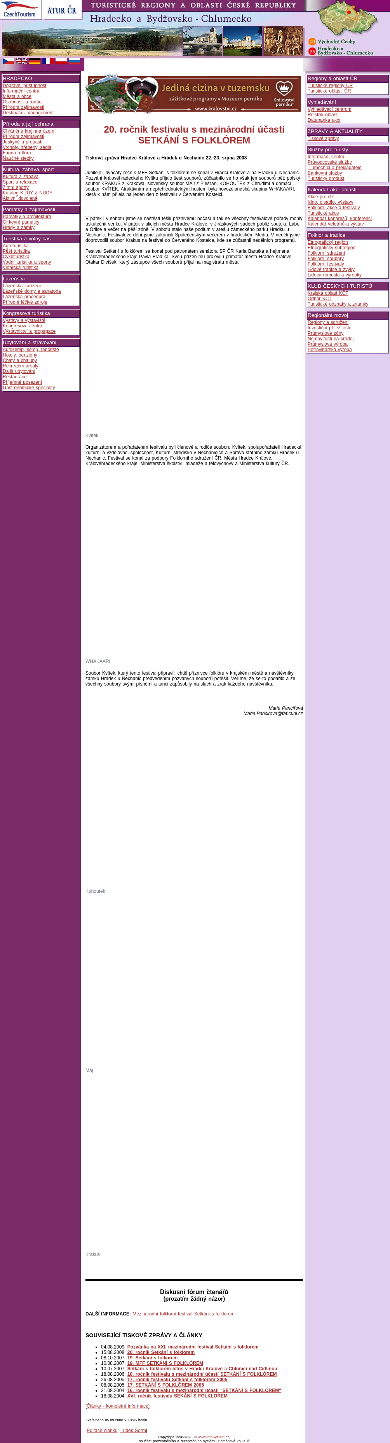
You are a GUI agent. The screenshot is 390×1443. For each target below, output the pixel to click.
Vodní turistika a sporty (27, 262)
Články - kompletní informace (117, 1406)
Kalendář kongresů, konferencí (340, 218)
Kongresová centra (22, 326)
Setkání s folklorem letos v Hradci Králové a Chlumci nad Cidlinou (202, 1368)
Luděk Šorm (133, 1430)
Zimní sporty (16, 187)
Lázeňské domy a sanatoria (32, 291)
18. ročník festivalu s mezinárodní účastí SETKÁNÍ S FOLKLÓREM (202, 1374)
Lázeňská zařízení (22, 286)
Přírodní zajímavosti (23, 107)
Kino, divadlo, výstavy (330, 202)
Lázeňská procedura (24, 296)
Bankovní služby (325, 173)
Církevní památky (21, 222)
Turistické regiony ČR (330, 85)
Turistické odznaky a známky (338, 304)
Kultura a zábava (20, 176)
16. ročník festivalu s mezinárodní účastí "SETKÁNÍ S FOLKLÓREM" (204, 1390)
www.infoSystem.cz (213, 1437)
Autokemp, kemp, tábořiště (31, 349)
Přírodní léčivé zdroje (25, 302)
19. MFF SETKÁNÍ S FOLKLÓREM (165, 1363)
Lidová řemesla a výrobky (335, 275)
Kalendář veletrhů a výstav (336, 224)
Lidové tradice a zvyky (331, 269)
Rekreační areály (20, 366)
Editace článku (102, 1430)
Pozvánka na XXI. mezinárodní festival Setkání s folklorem (193, 1347)
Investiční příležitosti (329, 328)
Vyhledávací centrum (330, 109)
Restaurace (14, 377)
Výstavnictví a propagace (29, 331)
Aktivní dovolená (20, 198)
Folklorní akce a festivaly (334, 207)
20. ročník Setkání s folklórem (161, 1352)
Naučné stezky (18, 158)
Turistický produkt (326, 178)
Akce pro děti (322, 196)
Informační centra (21, 91)
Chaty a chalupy (20, 360)
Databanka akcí (324, 120)
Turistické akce (323, 213)
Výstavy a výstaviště (24, 320)
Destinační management (28, 112)
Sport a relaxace (20, 182)
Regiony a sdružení (328, 322)
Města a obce (17, 96)
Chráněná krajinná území (29, 131)
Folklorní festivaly (326, 264)
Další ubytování (19, 371)
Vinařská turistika (20, 267)
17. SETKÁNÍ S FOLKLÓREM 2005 (165, 1385)
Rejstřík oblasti (323, 114)
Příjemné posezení (22, 382)
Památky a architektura (27, 216)
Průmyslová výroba (328, 344)
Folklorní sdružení (326, 253)
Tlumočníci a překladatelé (335, 167)
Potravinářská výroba (330, 349)
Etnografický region (328, 242)
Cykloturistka (16, 256)
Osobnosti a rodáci (22, 102)
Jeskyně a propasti (22, 142)
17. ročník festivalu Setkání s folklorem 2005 (177, 1379)
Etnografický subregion (331, 247)
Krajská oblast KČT (328, 293)
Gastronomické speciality (29, 387)
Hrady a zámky (19, 227)
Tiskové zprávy (323, 138)
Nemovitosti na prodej (330, 338)
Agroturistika (16, 245)
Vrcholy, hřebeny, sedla (27, 147)
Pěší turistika (16, 251)
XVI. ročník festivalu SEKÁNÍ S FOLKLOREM (177, 1396)
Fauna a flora (17, 153)
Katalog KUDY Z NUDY (27, 193)
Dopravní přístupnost (24, 85)
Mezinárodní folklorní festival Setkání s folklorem (183, 1314)
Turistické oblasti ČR (329, 91)
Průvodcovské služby (330, 162)
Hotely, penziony (20, 355)
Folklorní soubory (326, 258)
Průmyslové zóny (325, 333)
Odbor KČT (320, 298)
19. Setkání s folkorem (152, 1358)
